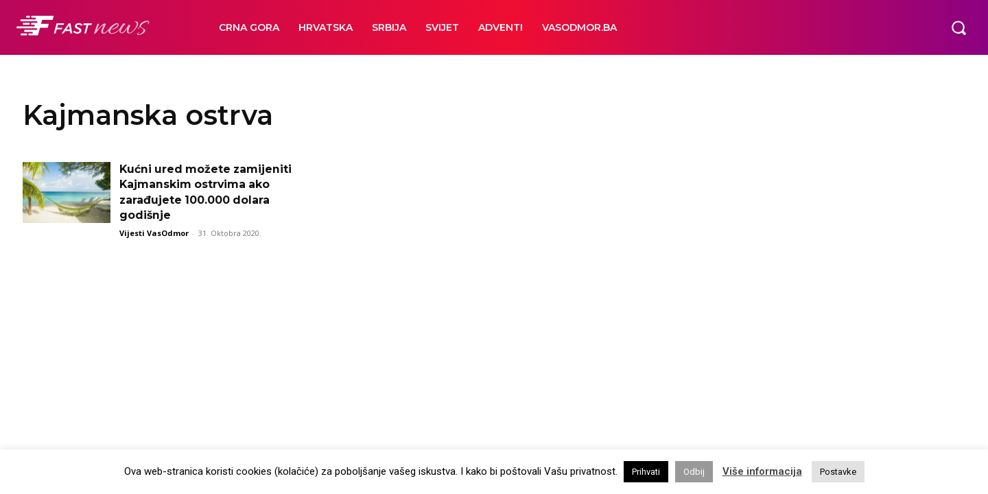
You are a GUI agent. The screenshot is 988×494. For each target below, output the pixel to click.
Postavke (838, 472)
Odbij (694, 472)
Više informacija (762, 471)
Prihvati (646, 472)
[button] (958, 27)
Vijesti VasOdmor (154, 233)
